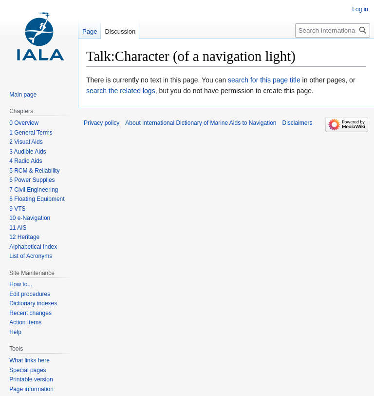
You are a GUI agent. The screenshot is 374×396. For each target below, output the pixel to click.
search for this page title (264, 80)
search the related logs (120, 91)
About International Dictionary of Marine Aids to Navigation (200, 122)
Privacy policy (101, 122)
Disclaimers (297, 122)
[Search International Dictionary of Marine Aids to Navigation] (332, 30)
